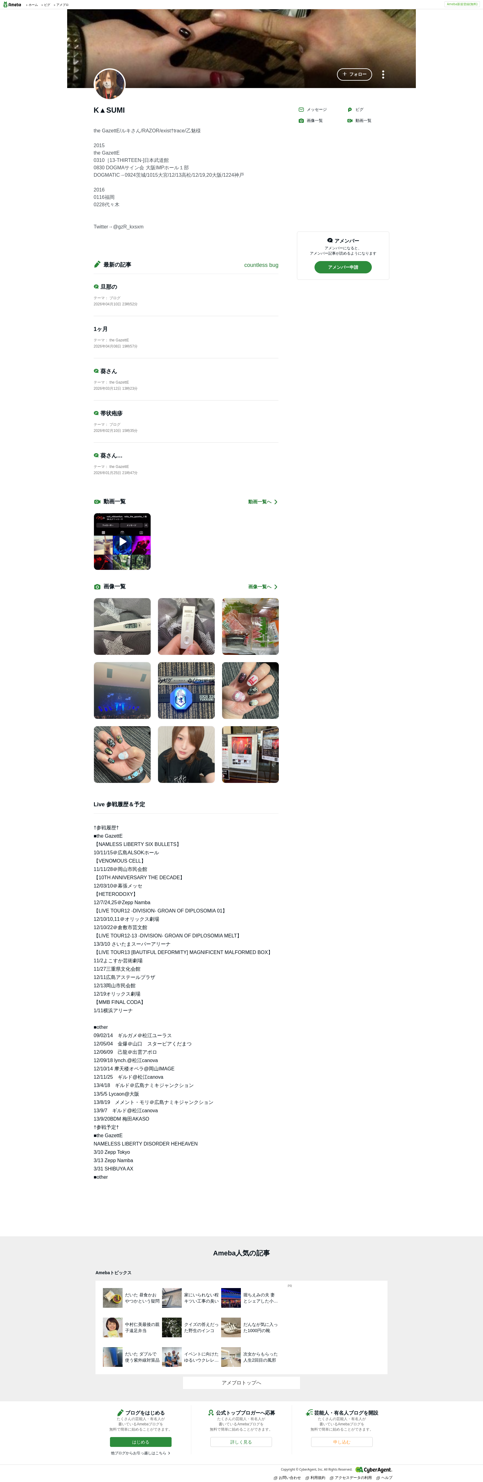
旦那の (105, 287)
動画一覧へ (263, 502)
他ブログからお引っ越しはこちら (138, 1453)
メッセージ (312, 110)
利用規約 (315, 1477)
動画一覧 (359, 121)
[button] (354, 74)
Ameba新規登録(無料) (462, 4)
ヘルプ (384, 1477)
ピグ (355, 110)
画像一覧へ (263, 587)
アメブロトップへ (241, 1382)
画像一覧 (310, 121)
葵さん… (108, 456)
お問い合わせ (287, 1477)
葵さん (105, 371)
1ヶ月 (101, 329)
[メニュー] (383, 75)
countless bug (261, 265)
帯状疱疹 (108, 413)
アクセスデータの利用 (351, 1477)
